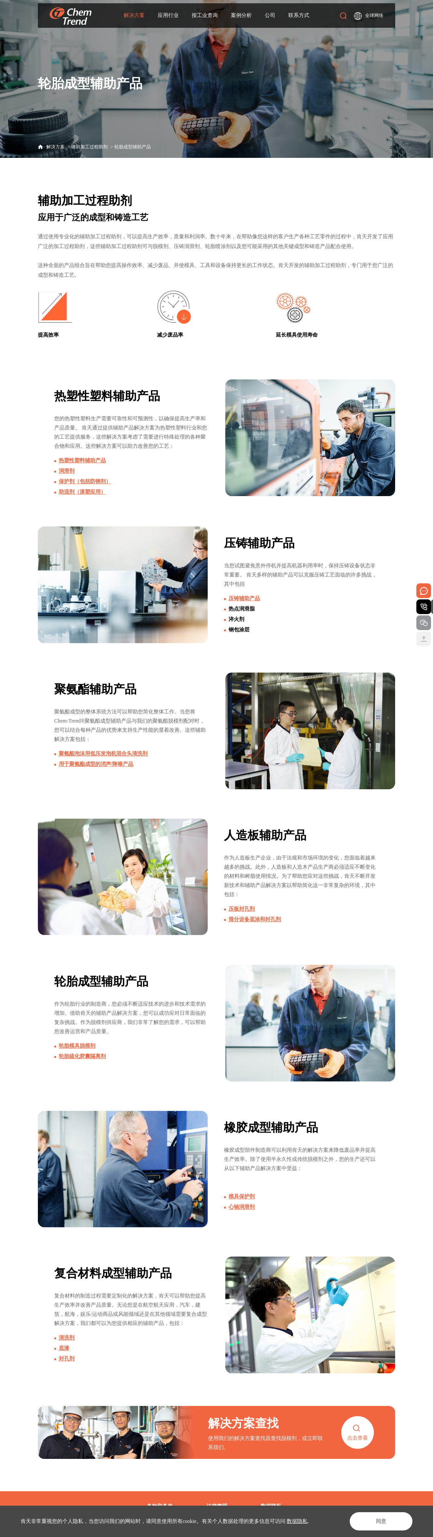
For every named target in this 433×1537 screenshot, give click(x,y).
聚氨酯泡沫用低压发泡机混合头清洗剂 (103, 758)
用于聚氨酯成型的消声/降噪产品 (96, 768)
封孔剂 (66, 1372)
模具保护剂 (242, 1209)
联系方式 (298, 14)
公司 (270, 14)
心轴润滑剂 (242, 1220)
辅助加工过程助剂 (89, 146)
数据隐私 (297, 1521)
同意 (381, 1521)
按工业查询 (205, 14)
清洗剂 (66, 1351)
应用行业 (168, 14)
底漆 (64, 1361)
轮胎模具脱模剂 (77, 1058)
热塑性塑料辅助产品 (82, 461)
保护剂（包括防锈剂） (85, 482)
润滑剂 (66, 471)
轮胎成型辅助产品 (132, 146)
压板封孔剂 (242, 915)
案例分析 (241, 14)
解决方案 (134, 14)
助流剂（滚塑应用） (82, 492)
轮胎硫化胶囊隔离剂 (82, 1069)
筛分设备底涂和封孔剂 (255, 925)
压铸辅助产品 (244, 600)
